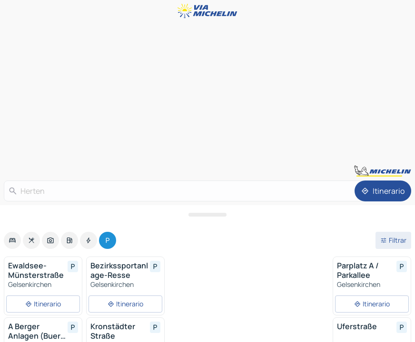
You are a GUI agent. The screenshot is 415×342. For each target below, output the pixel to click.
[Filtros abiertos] (393, 240)
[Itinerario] (383, 190)
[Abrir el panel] (207, 214)
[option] (12, 240)
